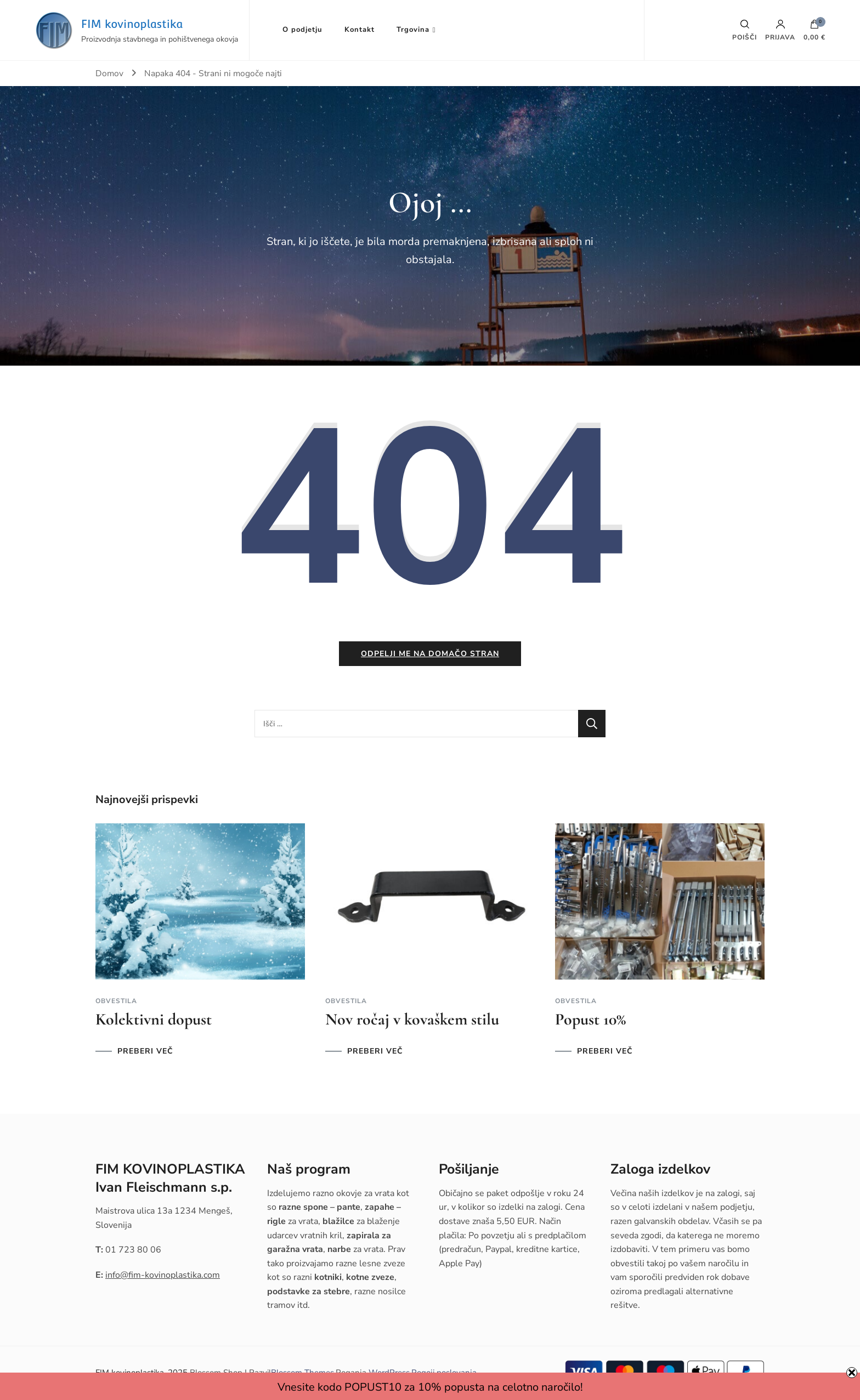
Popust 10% (590, 1020)
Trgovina (413, 30)
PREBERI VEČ (145, 1052)
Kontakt (359, 30)
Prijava (780, 30)
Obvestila (116, 1002)
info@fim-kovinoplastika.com (162, 1276)
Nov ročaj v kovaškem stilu (412, 1020)
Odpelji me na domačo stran (430, 655)
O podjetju (302, 30)
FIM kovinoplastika (132, 24)
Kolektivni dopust (153, 1020)
